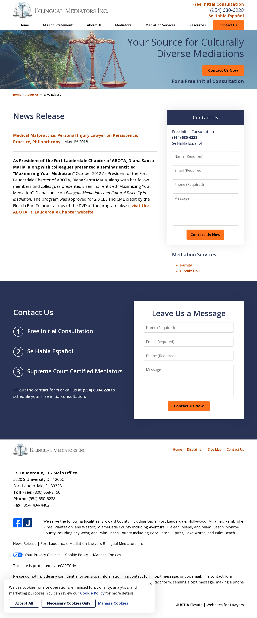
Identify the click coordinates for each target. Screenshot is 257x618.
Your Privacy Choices (36, 554)
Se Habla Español (226, 15)
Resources (198, 25)
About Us (94, 25)
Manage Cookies (107, 554)
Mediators (123, 25)
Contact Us (228, 25)
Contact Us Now (223, 70)
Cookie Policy (76, 554)
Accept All (24, 603)
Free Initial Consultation (218, 4)
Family (186, 265)
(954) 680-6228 (227, 10)
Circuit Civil (190, 271)
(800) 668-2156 (46, 492)
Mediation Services (160, 25)
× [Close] (150, 583)
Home (24, 25)
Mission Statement (58, 25)
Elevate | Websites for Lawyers (210, 604)
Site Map (215, 449)
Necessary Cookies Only (68, 603)
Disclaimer (195, 449)
